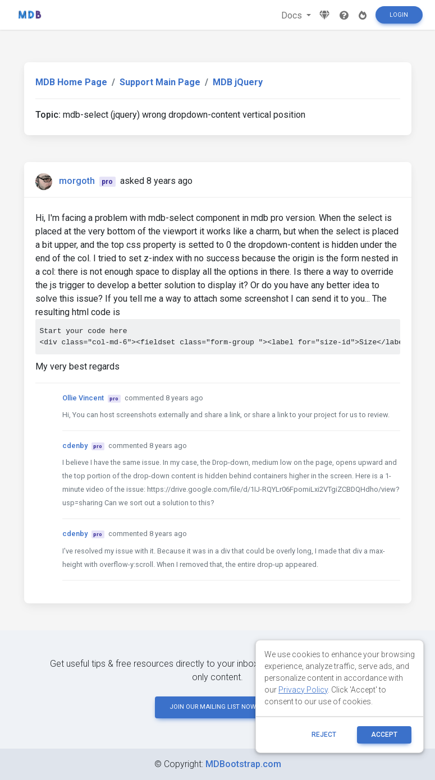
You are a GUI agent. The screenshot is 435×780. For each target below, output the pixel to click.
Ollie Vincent (83, 398)
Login (399, 15)
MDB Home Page (71, 82)
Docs (292, 15)
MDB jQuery (238, 82)
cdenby (75, 445)
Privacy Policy (303, 689)
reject (324, 735)
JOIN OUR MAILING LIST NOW (218, 706)
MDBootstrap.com (243, 764)
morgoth (77, 181)
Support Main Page (160, 82)
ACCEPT (384, 735)
